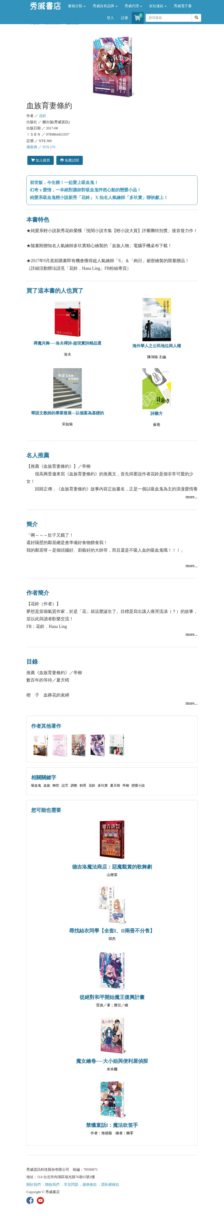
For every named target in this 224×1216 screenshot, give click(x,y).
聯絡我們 (52, 1184)
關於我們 (33, 1184)
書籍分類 (77, 6)
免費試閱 (69, 160)
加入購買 (40, 160)
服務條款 (90, 1184)
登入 (110, 18)
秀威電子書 (183, 6)
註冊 (124, 18)
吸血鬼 (36, 785)
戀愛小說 (138, 785)
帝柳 (125, 785)
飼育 (83, 785)
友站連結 (158, 6)
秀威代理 (133, 6)
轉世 (56, 785)
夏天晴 (115, 785)
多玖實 (103, 785)
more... (192, 496)
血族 (47, 785)
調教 (74, 785)
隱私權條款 (110, 1184)
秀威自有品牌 (105, 6)
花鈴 (42, 116)
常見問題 (71, 1184)
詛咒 (65, 785)
